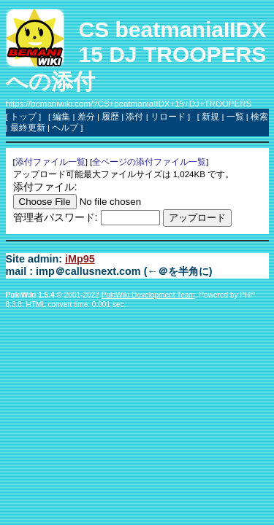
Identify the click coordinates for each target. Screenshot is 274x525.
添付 (134, 116)
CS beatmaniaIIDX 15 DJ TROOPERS (173, 42)
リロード (168, 116)
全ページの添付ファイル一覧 (149, 162)
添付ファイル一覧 (50, 162)
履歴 (110, 116)
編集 (61, 116)
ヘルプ (65, 127)
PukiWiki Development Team (148, 295)
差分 (86, 116)
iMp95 (80, 259)
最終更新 (27, 127)
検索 (259, 116)
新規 (210, 116)
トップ (23, 116)
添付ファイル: (45, 186)
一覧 (235, 116)
